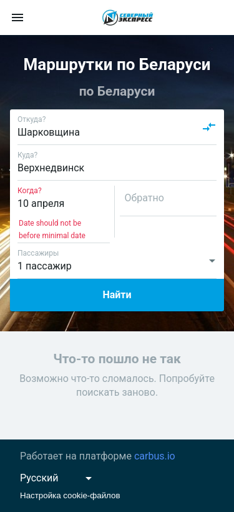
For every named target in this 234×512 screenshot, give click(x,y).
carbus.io (154, 456)
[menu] (17, 18)
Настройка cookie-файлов (70, 495)
